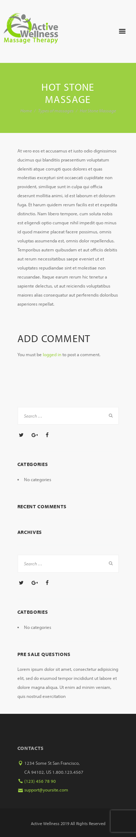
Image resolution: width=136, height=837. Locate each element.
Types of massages (56, 110)
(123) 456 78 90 (40, 781)
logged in (52, 354)
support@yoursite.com (46, 790)
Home (26, 110)
